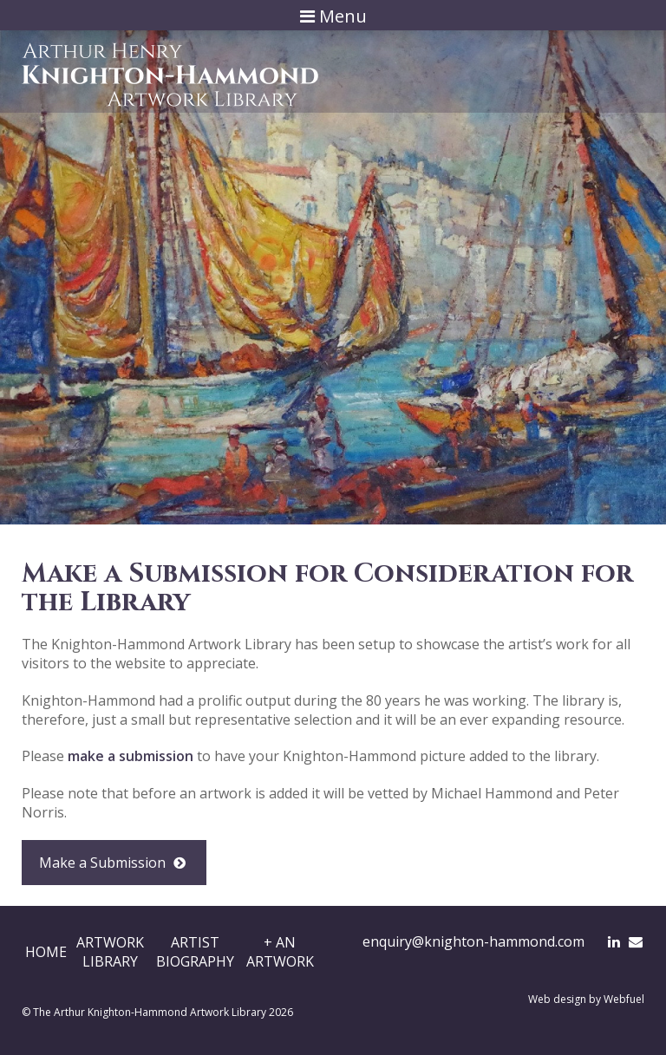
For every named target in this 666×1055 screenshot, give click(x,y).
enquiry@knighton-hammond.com (473, 941)
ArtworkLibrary (110, 952)
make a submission (130, 755)
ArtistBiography (195, 952)
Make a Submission (114, 862)
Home (46, 951)
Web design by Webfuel (586, 999)
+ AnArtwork (280, 952)
